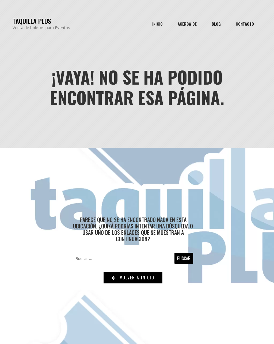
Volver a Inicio (133, 277)
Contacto (245, 24)
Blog (216, 24)
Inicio (157, 24)
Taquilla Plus (32, 21)
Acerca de (187, 24)
